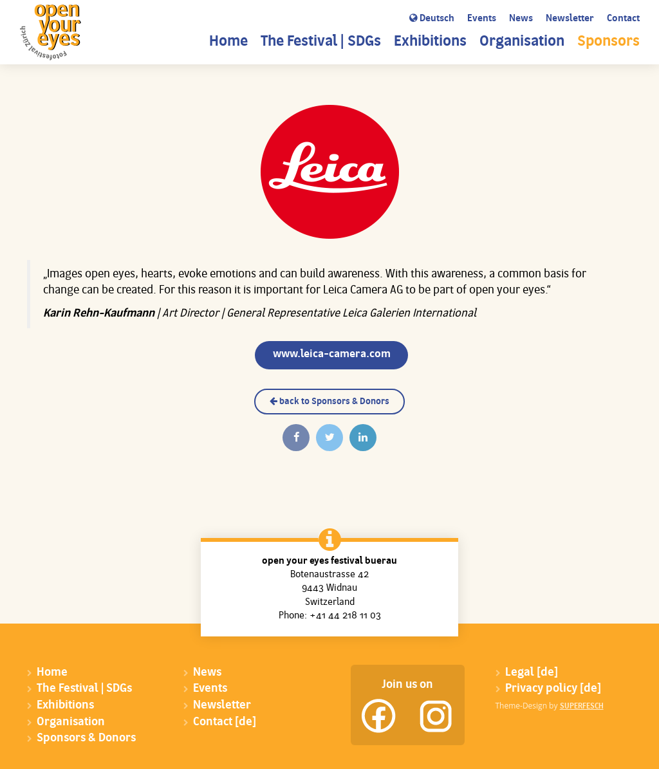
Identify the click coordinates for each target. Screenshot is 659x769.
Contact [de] (224, 722)
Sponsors (608, 42)
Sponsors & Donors (86, 738)
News (521, 19)
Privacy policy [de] (553, 689)
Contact (623, 19)
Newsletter (570, 19)
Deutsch (431, 19)
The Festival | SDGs (321, 42)
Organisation (521, 42)
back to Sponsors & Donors (329, 401)
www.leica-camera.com (332, 354)
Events (481, 19)
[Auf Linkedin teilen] (362, 437)
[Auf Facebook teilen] (296, 437)
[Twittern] (329, 437)
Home (228, 42)
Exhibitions (430, 42)
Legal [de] (531, 673)
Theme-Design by (550, 705)
